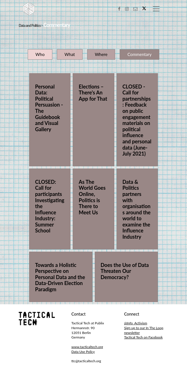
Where (101, 54)
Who (39, 54)
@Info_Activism (135, 323)
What (70, 54)
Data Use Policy (83, 352)
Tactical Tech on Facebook (143, 337)
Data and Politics (29, 25)
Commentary (139, 54)
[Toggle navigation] (156, 8)
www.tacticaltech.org (87, 347)
